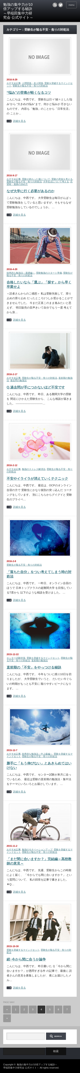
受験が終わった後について (36, 179)
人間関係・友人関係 (32, 83)
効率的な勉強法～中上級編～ (37, 754)
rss (54, 5)
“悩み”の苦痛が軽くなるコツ (29, 92)
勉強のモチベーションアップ (37, 849)
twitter (60, 5)
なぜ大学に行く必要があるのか (30, 191)
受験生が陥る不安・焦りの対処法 (30, 85)
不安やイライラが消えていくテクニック (37, 478)
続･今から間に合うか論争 (26, 959)
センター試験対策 (16, 658)
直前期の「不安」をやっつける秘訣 (34, 667)
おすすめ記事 (14, 83)
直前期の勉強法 (39, 660)
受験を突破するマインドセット (43, 658)
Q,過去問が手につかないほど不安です (36, 387)
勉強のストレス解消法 (33, 469)
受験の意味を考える (62, 179)
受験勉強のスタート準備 (49, 273)
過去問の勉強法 (18, 380)
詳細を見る (19, 121)
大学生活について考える (56, 181)
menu (71, 5)
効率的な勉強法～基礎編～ (21, 273)
